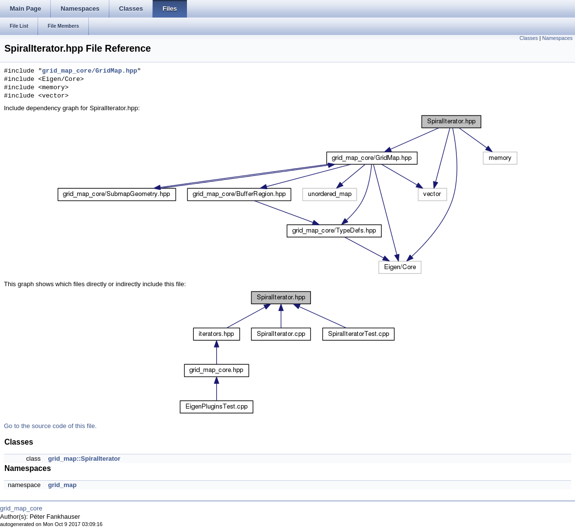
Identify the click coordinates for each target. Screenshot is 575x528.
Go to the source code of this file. (50, 426)
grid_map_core (21, 508)
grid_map (62, 485)
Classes (528, 38)
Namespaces (557, 38)
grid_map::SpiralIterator (84, 458)
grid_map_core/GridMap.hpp (89, 71)
